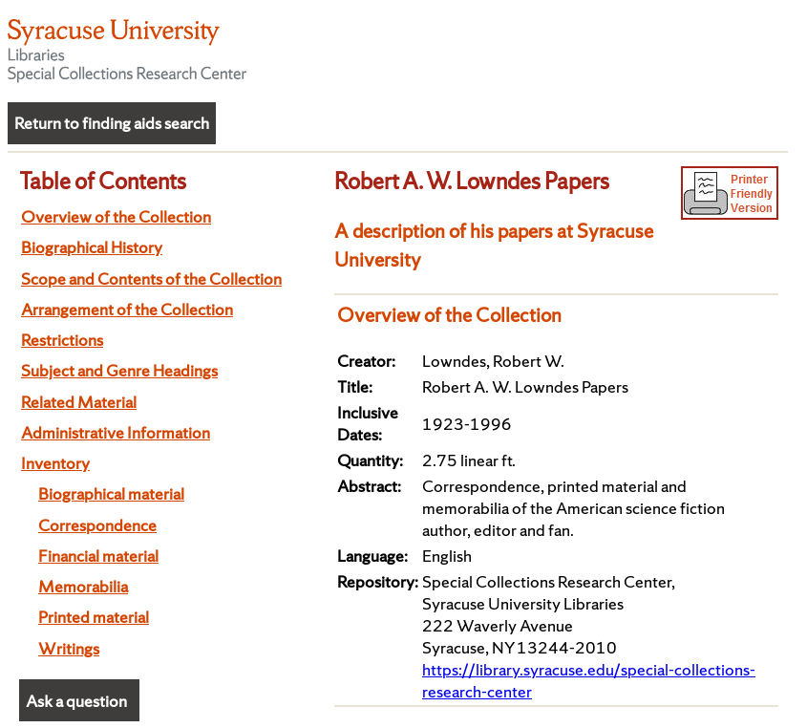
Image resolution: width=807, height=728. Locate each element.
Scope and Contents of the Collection (151, 278)
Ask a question (76, 701)
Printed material (93, 617)
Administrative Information (115, 432)
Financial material (98, 556)
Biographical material (111, 493)
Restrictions (62, 340)
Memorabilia (83, 586)
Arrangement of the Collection (127, 309)
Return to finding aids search (111, 123)
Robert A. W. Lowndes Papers (471, 180)
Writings (68, 648)
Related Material (79, 402)
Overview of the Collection (116, 216)
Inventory (55, 463)
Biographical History (91, 247)
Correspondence (97, 525)
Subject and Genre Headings (119, 370)
